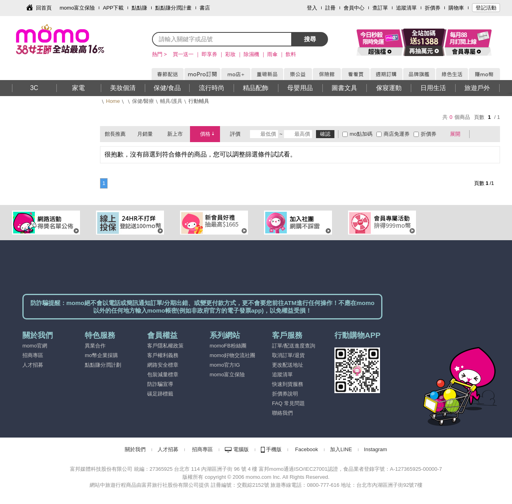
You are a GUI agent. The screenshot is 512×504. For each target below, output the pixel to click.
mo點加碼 (361, 134)
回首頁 (44, 8)
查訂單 (380, 8)
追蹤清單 (406, 8)
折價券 (432, 8)
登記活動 (486, 8)
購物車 (456, 8)
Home (113, 101)
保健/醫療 (143, 101)
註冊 (330, 8)
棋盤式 (480, 134)
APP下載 (113, 8)
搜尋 (310, 39)
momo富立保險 (77, 8)
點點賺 (139, 8)
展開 (455, 134)
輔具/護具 (171, 101)
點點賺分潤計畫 (173, 8)
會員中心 (354, 8)
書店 (205, 8)
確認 (325, 134)
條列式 (491, 134)
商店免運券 (397, 134)
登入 (312, 8)
